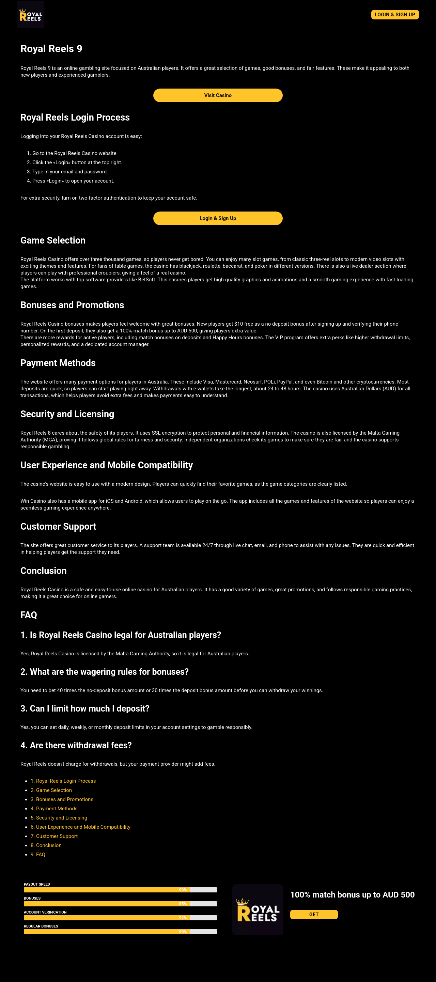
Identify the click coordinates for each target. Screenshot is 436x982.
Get (314, 914)
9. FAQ (38, 855)
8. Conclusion (46, 845)
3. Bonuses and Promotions (62, 799)
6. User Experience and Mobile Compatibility (80, 827)
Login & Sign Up (395, 14)
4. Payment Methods (54, 809)
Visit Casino (218, 95)
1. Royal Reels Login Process (63, 781)
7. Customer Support (54, 836)
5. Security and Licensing (59, 818)
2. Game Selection (51, 790)
